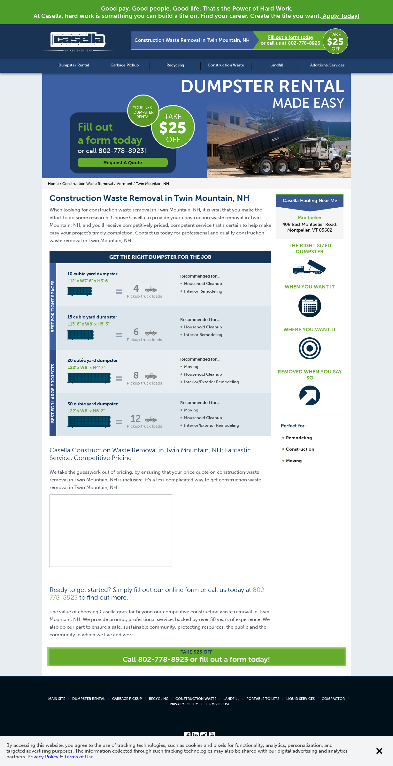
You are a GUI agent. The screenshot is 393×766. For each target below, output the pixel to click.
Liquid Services (300, 699)
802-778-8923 (304, 43)
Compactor (333, 699)
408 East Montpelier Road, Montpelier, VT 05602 (309, 227)
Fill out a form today (290, 37)
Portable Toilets (262, 699)
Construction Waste (226, 65)
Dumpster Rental (73, 65)
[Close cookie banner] (379, 751)
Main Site (56, 699)
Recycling (175, 65)
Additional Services (327, 65)
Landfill (276, 65)
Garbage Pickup (125, 65)
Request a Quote (123, 162)
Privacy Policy (184, 704)
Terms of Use (217, 704)
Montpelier (310, 217)
